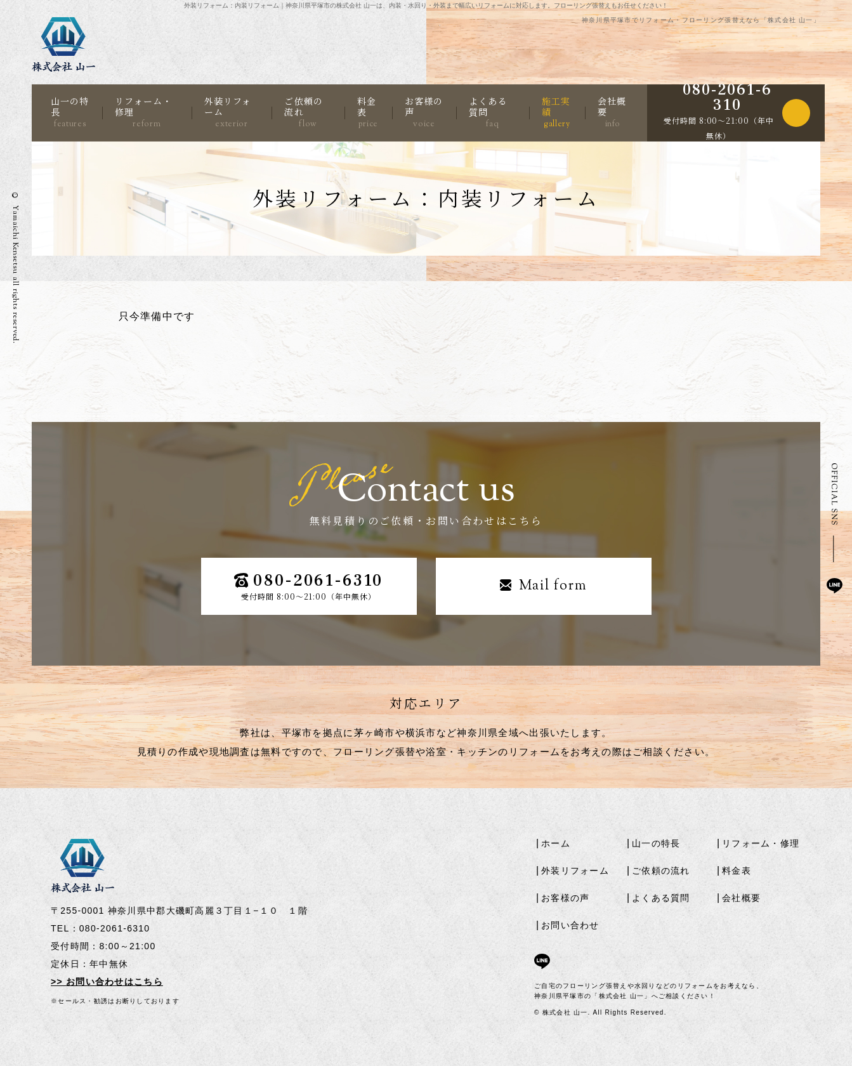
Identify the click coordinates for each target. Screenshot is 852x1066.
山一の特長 (70, 112)
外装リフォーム (228, 112)
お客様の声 (424, 112)
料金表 (367, 112)
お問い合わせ (570, 925)
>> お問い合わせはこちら (107, 982)
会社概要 (612, 112)
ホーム (555, 843)
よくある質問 (488, 112)
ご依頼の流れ (303, 112)
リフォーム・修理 (143, 112)
